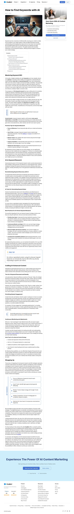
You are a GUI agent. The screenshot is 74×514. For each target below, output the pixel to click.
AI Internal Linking (24, 496)
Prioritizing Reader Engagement (15, 67)
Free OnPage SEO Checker (43, 491)
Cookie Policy (27, 505)
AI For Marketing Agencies (26, 489)
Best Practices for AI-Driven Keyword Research (18, 63)
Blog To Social (24, 500)
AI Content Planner (24, 493)
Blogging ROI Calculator (42, 496)
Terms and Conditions (36, 505)
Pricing (38, 2)
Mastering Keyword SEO (12, 55)
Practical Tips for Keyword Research (16, 57)
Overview (23, 486)
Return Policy (54, 505)
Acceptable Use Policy (46, 505)
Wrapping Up (10, 71)
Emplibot (19, 434)
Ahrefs (29, 133)
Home (56, 486)
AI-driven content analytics (13, 333)
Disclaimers (61, 505)
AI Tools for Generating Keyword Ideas (16, 61)
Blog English (40, 486)
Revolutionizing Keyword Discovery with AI (17, 60)
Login (56, 493)
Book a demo (57, 487)
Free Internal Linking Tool (43, 495)
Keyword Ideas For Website (43, 493)
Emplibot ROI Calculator (42, 500)
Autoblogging (23, 487)
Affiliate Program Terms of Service (37, 507)
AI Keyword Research (25, 491)
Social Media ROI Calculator (43, 498)
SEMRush (24, 133)
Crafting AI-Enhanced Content (13, 64)
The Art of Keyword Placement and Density (17, 66)
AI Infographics (24, 495)
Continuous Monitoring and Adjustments (17, 69)
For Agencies (32, 2)
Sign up (56, 491)
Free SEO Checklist (41, 489)
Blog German (40, 487)
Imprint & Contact (13, 505)
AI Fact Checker (24, 498)
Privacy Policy (21, 505)
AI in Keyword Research (12, 58)
